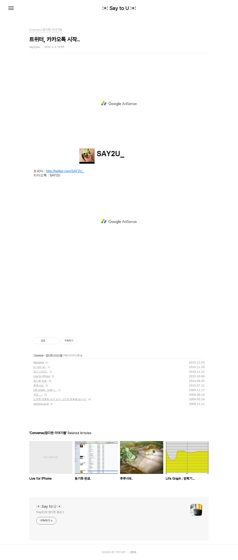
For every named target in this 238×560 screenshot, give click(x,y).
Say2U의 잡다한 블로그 (50, 512)
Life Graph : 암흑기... (45, 390)
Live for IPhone (41, 376)
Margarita (38, 362)
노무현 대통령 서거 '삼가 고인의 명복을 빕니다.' (60, 399)
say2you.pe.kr (41, 403)
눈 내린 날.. (39, 367)
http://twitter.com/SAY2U (64, 171)
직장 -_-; (38, 394)
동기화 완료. (40, 380)
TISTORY (120, 552)
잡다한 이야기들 (54, 355)
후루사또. (38, 385)
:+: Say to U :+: (119, 8)
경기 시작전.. (40, 371)
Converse (38, 355)
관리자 (133, 552)
